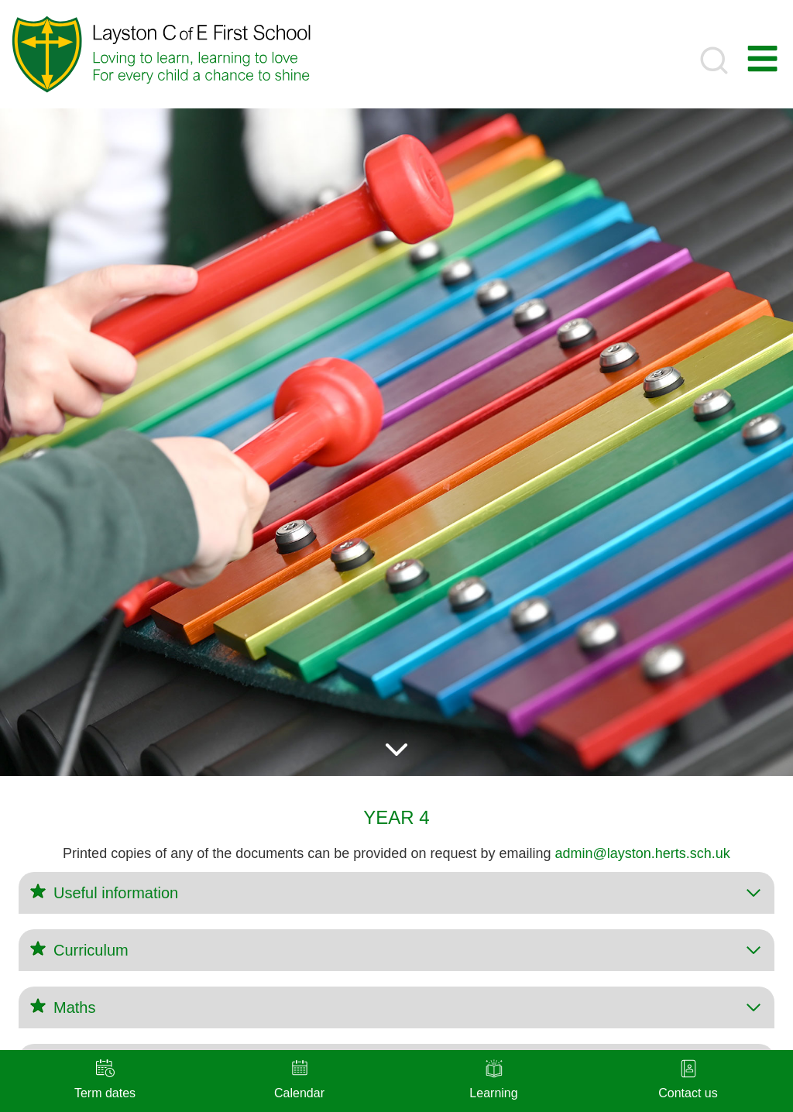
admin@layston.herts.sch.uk (642, 853)
